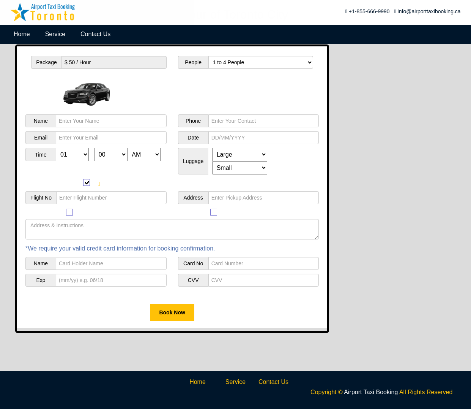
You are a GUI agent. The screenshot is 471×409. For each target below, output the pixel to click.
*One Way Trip (299, 324)
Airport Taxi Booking (371, 392)
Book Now (172, 312)
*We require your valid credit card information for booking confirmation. (120, 248)
